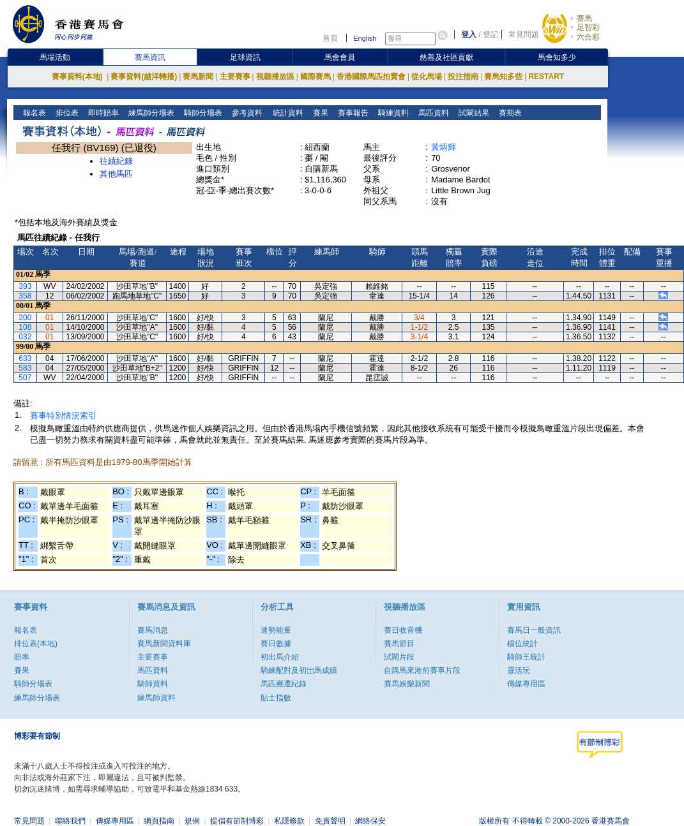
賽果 (319, 112)
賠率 (21, 657)
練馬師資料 (156, 697)
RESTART (546, 76)
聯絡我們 (70, 820)
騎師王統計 (526, 657)
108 (25, 327)
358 (25, 295)
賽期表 (508, 112)
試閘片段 (399, 657)
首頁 (330, 38)
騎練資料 (392, 112)
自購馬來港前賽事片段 (422, 670)
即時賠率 (102, 112)
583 (25, 368)
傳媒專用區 (526, 683)
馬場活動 (55, 57)
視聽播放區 (275, 76)
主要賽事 (235, 76)
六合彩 (588, 37)
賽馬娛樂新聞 (407, 683)
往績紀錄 (116, 161)
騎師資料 (152, 683)
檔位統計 (522, 643)
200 (25, 317)
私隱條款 (289, 820)
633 (25, 358)
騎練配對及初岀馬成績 (299, 670)
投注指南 (463, 76)
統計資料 (286, 112)
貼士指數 (276, 697)
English (364, 38)
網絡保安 (370, 820)
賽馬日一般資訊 (534, 630)
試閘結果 (472, 112)
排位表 (66, 112)
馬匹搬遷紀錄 (284, 683)
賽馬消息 (152, 630)
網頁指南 (159, 820)
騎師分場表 (202, 112)
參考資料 (246, 112)
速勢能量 (276, 630)
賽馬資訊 (150, 57)
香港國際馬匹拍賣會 (371, 76)
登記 (490, 34)
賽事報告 (351, 112)
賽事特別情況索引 (63, 415)
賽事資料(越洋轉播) (143, 76)
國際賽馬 (315, 76)
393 (25, 286)
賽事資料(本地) (78, 76)
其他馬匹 (116, 174)
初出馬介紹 (280, 657)
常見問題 (523, 34)
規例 (192, 820)
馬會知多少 (557, 57)
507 (25, 377)
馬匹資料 (432, 112)
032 (25, 336)
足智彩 (588, 27)
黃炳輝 (443, 147)
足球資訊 (245, 57)
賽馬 (584, 18)
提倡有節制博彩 (237, 820)
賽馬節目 (399, 643)
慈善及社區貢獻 (446, 57)
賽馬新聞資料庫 (164, 643)
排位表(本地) (35, 643)
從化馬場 (426, 76)
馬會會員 (339, 57)
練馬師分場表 (150, 112)
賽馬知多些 (503, 76)
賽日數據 (276, 643)
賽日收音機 (403, 630)
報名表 (33, 112)
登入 (468, 34)
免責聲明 (330, 820)
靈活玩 (518, 670)
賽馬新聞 (198, 76)
